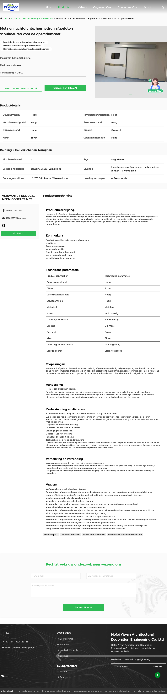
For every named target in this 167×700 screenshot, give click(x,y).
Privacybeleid (7, 691)
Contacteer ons (127, 7)
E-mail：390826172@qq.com (18, 647)
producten (16, 18)
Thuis (5, 18)
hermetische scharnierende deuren (125, 534)
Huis (48, 7)
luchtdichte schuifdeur (94, 534)
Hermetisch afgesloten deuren (38, 18)
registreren (158, 666)
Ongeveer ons (102, 7)
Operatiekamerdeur (70, 534)
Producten (64, 7)
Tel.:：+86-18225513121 (15, 642)
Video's (82, 7)
